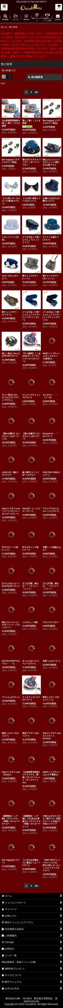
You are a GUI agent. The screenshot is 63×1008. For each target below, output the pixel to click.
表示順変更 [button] (35, 77)
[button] (4, 7)
